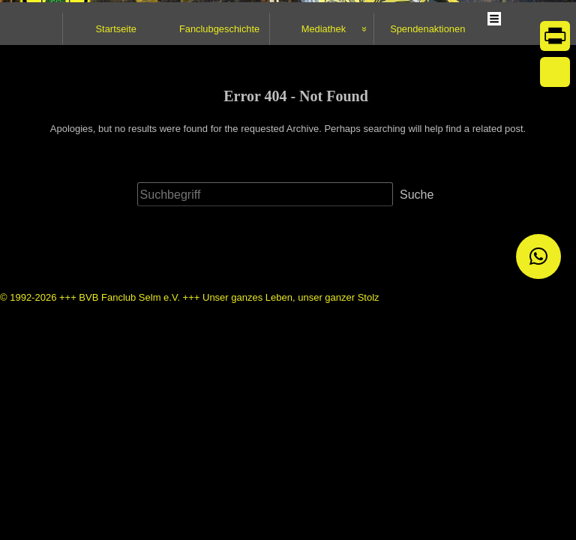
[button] (538, 256)
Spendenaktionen (427, 160)
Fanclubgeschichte (219, 160)
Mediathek (324, 160)
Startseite (116, 160)
